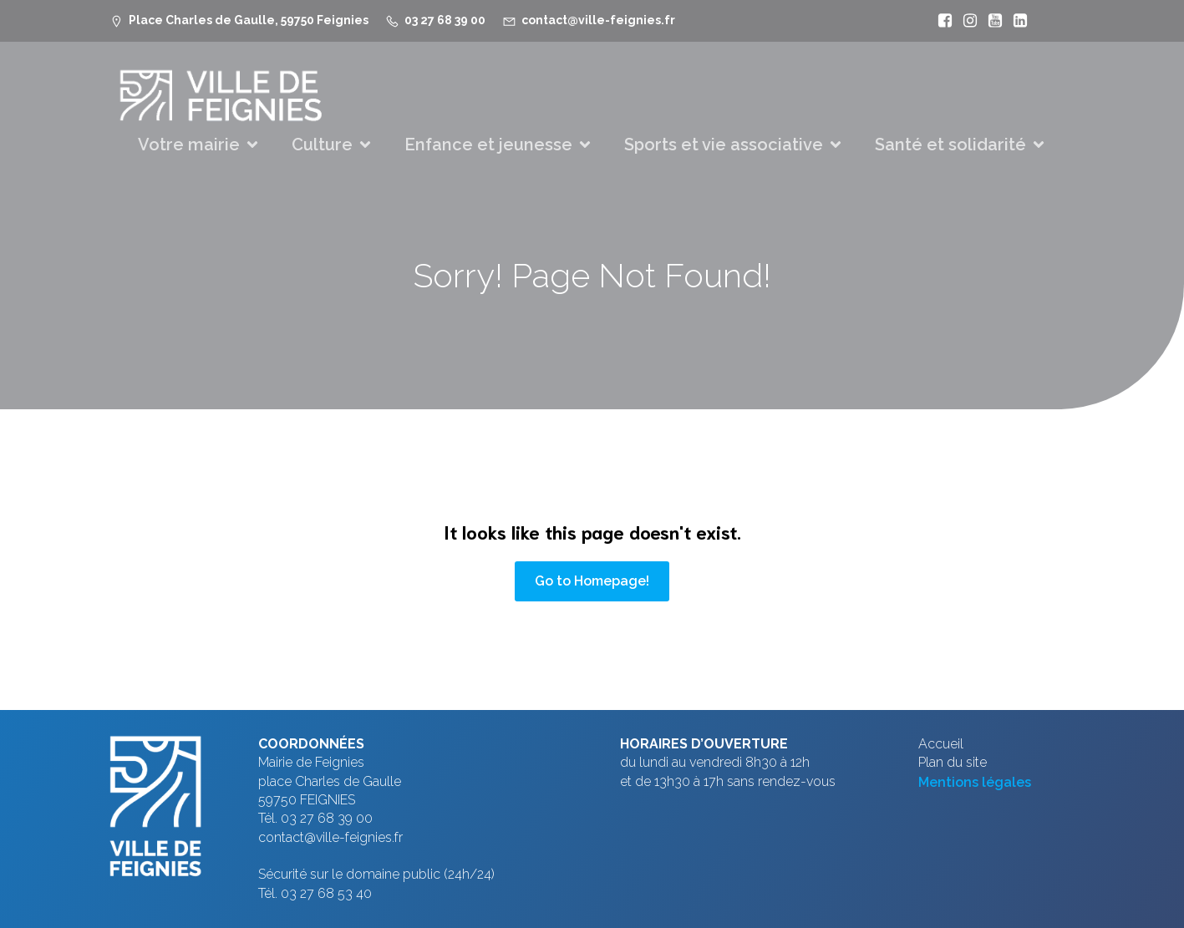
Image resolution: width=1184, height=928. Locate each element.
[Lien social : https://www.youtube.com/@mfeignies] (991, 20)
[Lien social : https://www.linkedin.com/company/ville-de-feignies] (1016, 20)
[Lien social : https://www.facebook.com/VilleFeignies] (940, 20)
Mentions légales (974, 782)
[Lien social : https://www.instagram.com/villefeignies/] (965, 20)
